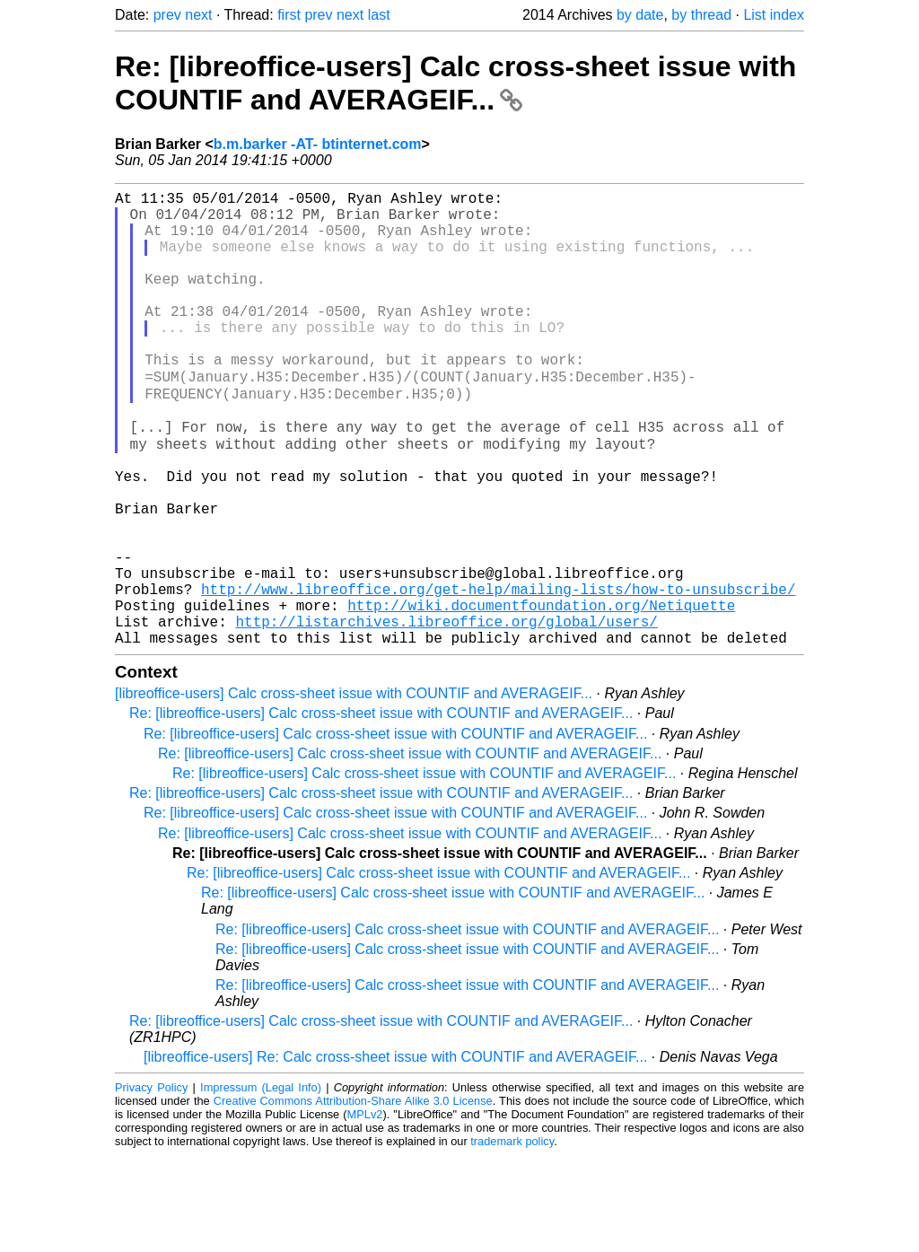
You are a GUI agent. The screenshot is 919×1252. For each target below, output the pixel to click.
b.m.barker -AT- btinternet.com (318, 144)
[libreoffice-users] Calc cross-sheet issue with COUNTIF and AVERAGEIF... (353, 790)
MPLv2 (365, 1211)
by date (640, 14)
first (289, 14)
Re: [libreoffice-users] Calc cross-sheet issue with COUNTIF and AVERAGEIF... (455, 83)
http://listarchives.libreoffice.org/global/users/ (446, 714)
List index (773, 14)
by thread (701, 14)
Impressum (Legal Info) (260, 1184)
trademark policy (512, 1238)
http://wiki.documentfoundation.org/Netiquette (541, 695)
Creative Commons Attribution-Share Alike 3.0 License (353, 1197)
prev (167, 14)
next (198, 14)
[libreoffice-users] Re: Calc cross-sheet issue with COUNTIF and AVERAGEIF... (395, 1153)
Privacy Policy (151, 1184)
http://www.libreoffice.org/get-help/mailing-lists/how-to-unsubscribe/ (498, 675)
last (379, 14)
